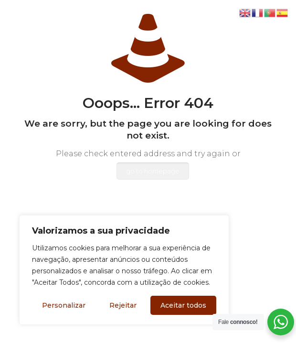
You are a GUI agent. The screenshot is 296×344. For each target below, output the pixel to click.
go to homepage (153, 171)
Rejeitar (123, 305)
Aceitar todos (183, 305)
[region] (124, 270)
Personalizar (63, 305)
